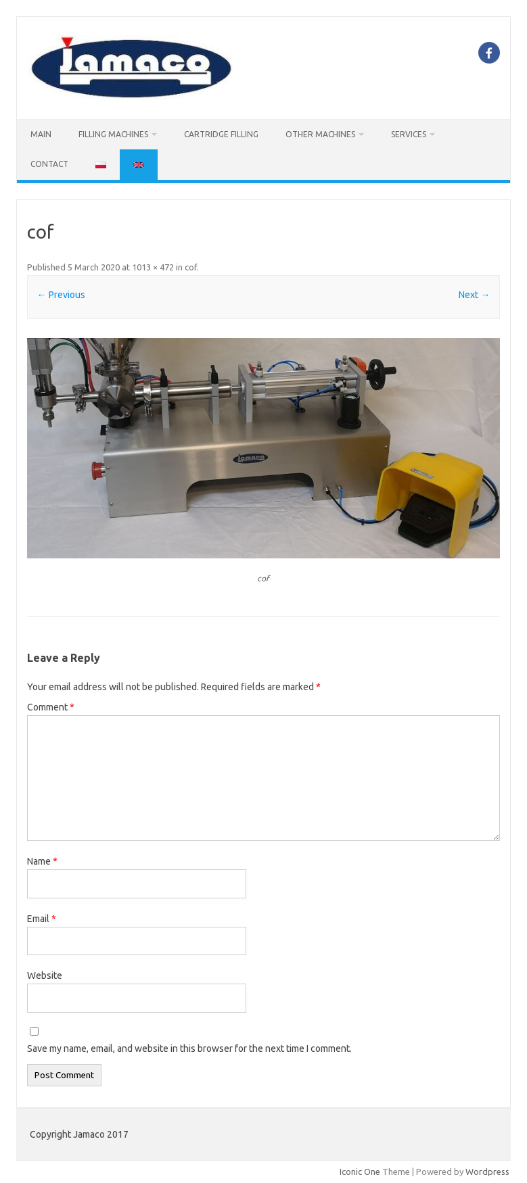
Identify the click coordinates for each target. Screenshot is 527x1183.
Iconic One (360, 1171)
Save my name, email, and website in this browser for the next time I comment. (189, 1048)
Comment (50, 707)
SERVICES (408, 134)
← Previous (61, 294)
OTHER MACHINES (320, 134)
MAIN (40, 134)
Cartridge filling (221, 134)
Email (41, 918)
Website (44, 975)
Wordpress (487, 1171)
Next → (474, 294)
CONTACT (49, 164)
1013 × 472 (153, 267)
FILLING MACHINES (113, 134)
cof (191, 267)
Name (42, 861)
